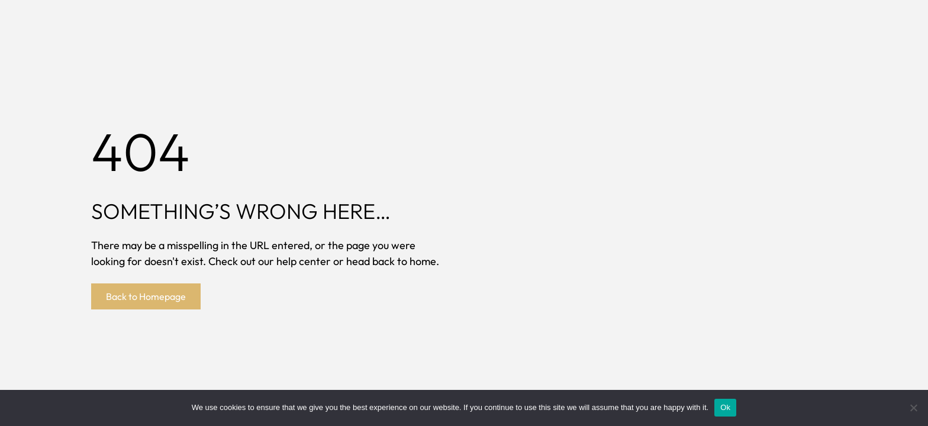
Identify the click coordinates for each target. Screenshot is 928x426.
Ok (725, 407)
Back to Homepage (146, 296)
